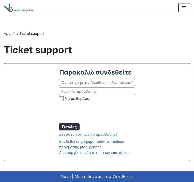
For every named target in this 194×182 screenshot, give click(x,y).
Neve (66, 176)
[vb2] (19, 8)
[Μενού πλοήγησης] (184, 8)
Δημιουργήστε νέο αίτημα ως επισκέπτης (95, 152)
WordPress (123, 176)
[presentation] (97, 112)
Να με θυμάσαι (78, 98)
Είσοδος (69, 127)
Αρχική (9, 33)
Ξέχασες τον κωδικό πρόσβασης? (88, 134)
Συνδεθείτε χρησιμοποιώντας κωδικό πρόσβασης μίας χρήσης (91, 144)
